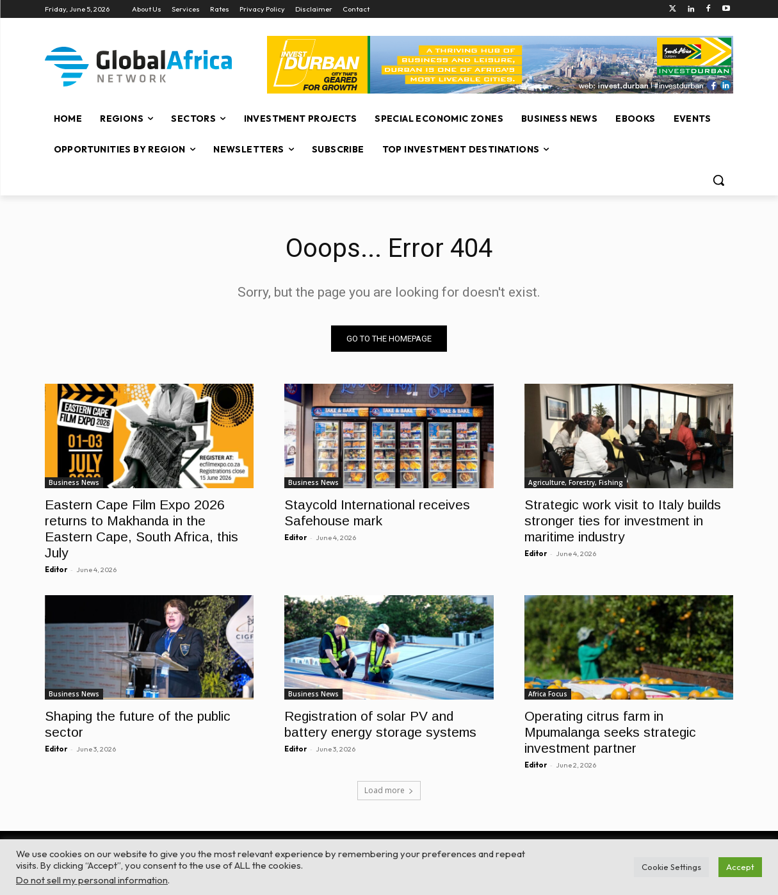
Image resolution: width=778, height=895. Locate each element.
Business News (74, 482)
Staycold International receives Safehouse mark (377, 512)
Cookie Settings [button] (671, 867)
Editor (56, 569)
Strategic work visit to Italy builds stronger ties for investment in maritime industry (622, 520)
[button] (718, 180)
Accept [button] (740, 867)
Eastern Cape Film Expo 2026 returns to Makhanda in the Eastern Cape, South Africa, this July (141, 528)
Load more (389, 790)
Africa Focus (547, 694)
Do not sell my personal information (92, 880)
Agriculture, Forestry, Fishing (575, 482)
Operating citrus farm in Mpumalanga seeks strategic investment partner (610, 732)
